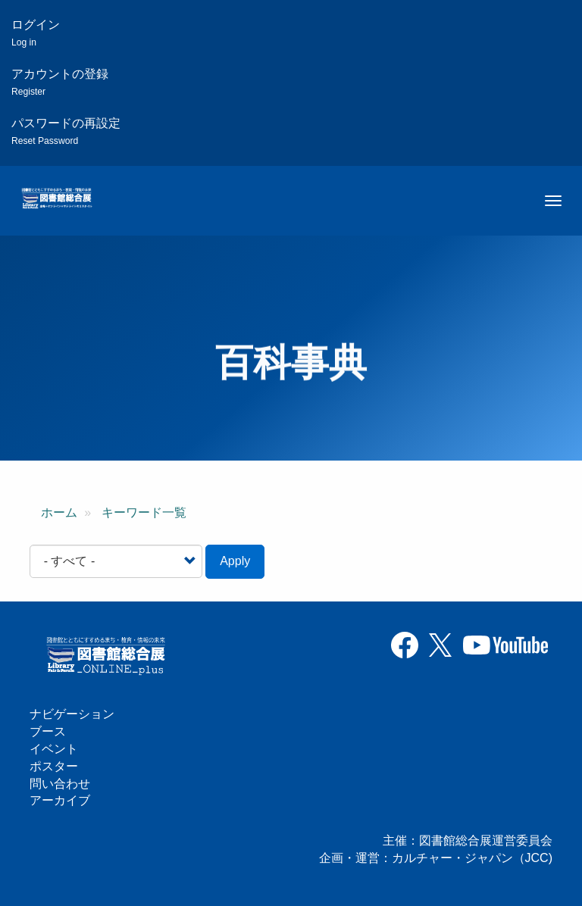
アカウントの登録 (59, 82)
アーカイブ (60, 800)
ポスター (54, 766)
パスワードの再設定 (65, 131)
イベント (54, 748)
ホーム (59, 512)
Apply (235, 561)
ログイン (35, 33)
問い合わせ (60, 783)
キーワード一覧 (144, 512)
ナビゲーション (72, 714)
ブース (48, 731)
